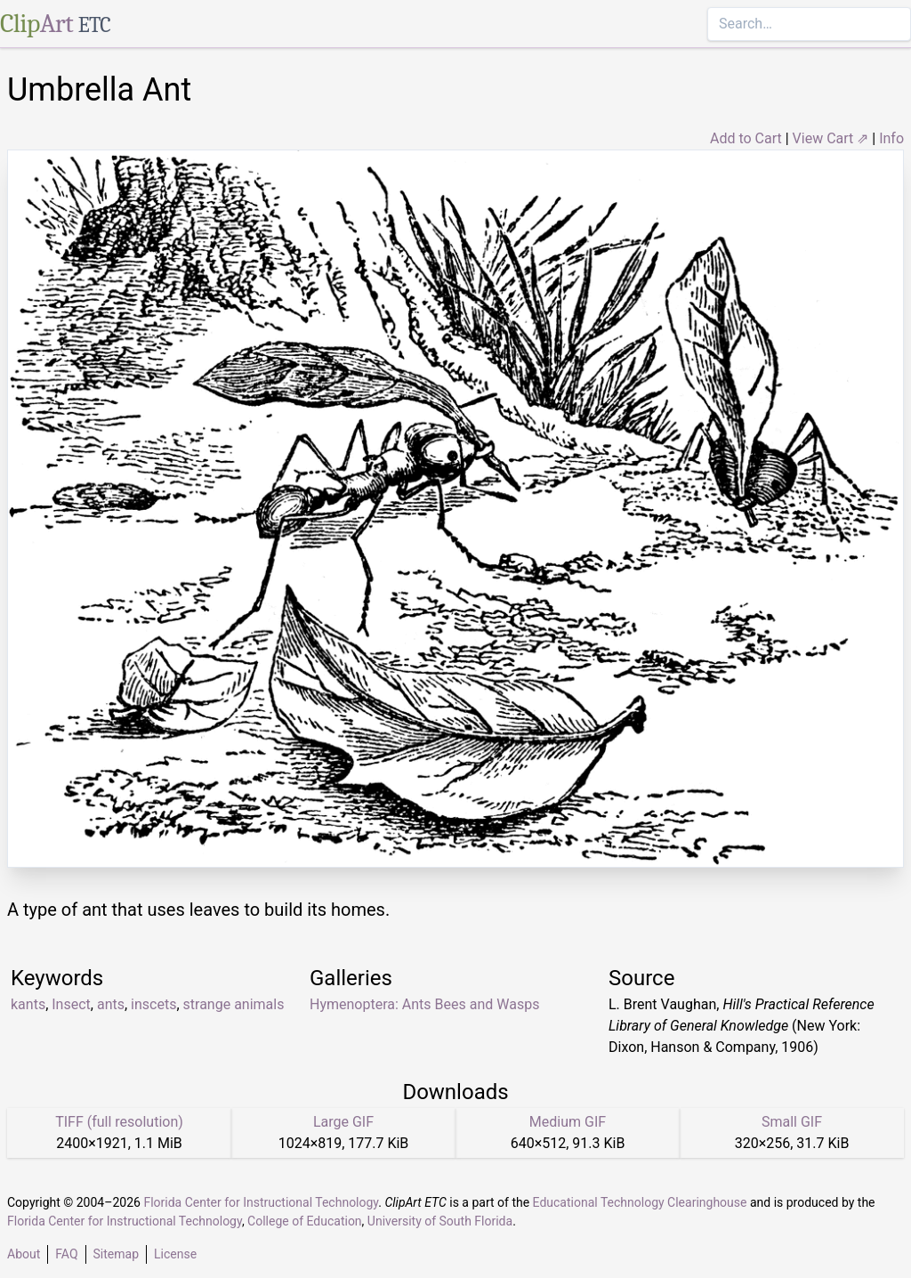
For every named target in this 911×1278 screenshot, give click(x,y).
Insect (71, 1004)
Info (891, 138)
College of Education (304, 1221)
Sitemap (116, 1254)
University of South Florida (439, 1221)
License (175, 1254)
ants (111, 1004)
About (23, 1254)
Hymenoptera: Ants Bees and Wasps (424, 1004)
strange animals (234, 1004)
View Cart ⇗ (831, 138)
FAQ (66, 1254)
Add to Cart (746, 138)
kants (28, 1004)
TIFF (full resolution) (119, 1121)
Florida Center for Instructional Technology (260, 1202)
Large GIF (343, 1121)
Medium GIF (567, 1121)
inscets (153, 1004)
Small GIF (792, 1121)
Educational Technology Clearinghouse (640, 1202)
